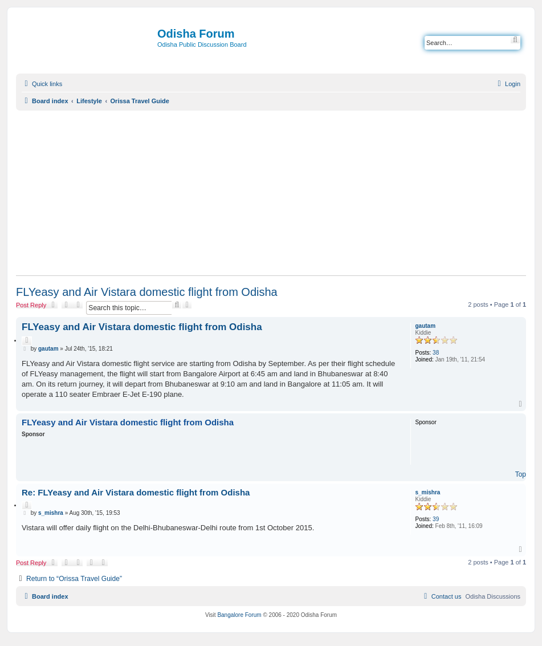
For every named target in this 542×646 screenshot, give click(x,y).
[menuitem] (507, 84)
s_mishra (428, 492)
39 (436, 519)
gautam (425, 326)
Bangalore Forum (239, 615)
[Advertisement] (271, 193)
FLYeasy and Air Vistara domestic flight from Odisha (147, 292)
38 (436, 353)
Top (520, 474)
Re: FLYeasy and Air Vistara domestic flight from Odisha (136, 492)
